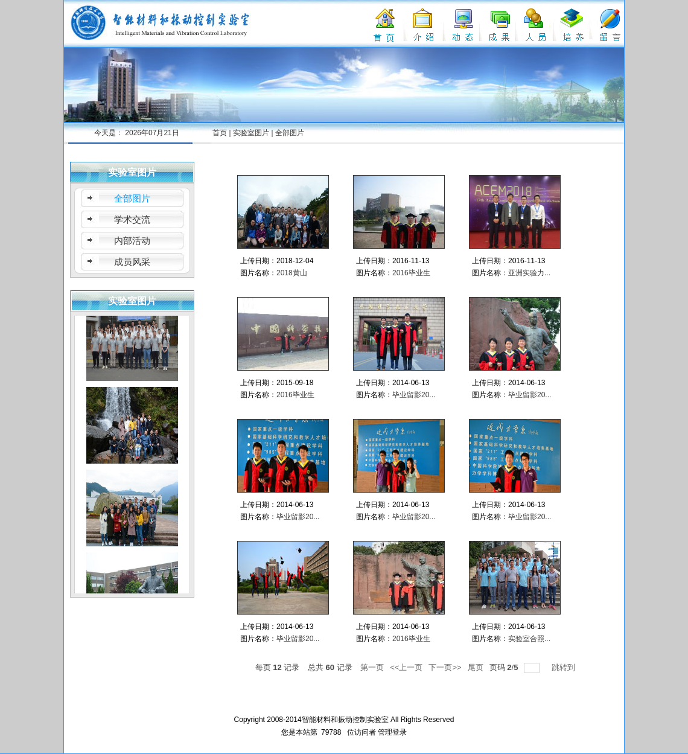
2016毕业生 (411, 273)
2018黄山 (291, 273)
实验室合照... (529, 638)
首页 (219, 133)
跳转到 (565, 667)
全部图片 (289, 133)
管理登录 (392, 732)
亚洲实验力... (529, 273)
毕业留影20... (413, 395)
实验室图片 (251, 133)
